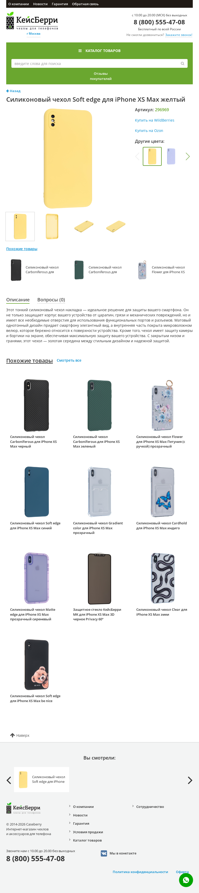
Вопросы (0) (51, 299)
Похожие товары (29, 360)
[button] (188, 156)
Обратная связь (85, 4)
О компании (18, 4)
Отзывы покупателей (101, 76)
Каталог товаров (99, 50)
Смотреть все (69, 360)
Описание (18, 299)
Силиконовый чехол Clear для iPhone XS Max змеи (161, 612)
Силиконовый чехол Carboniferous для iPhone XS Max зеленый (96, 441)
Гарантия (60, 4)
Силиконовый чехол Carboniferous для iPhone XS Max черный (33, 441)
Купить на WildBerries (154, 120)
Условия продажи (88, 832)
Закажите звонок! (178, 35)
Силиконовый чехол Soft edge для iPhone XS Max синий (35, 525)
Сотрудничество (150, 806)
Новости (40, 4)
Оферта (182, 871)
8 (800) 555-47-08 (159, 22)
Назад (13, 90)
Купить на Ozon (149, 130)
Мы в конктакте (118, 853)
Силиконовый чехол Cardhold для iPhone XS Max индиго (161, 525)
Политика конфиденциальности (140, 871)
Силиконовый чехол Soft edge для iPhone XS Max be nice (35, 698)
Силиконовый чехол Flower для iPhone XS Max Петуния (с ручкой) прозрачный (160, 441)
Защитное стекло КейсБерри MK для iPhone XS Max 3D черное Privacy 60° (97, 614)
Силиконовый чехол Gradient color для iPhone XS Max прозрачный (98, 528)
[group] (152, 156)
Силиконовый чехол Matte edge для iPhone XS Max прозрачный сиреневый (32, 614)
